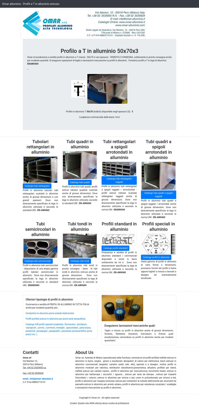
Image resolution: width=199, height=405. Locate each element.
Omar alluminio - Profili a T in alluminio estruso (30, 4)
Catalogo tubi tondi (79, 261)
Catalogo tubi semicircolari (38, 261)
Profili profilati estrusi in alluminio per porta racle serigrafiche (55, 318)
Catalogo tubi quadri (80, 182)
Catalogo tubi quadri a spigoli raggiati (158, 195)
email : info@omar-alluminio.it (38, 378)
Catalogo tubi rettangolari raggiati (119, 180)
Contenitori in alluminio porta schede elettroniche (50, 313)
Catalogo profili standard (115, 248)
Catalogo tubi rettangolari (37, 186)
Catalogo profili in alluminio (156, 257)
